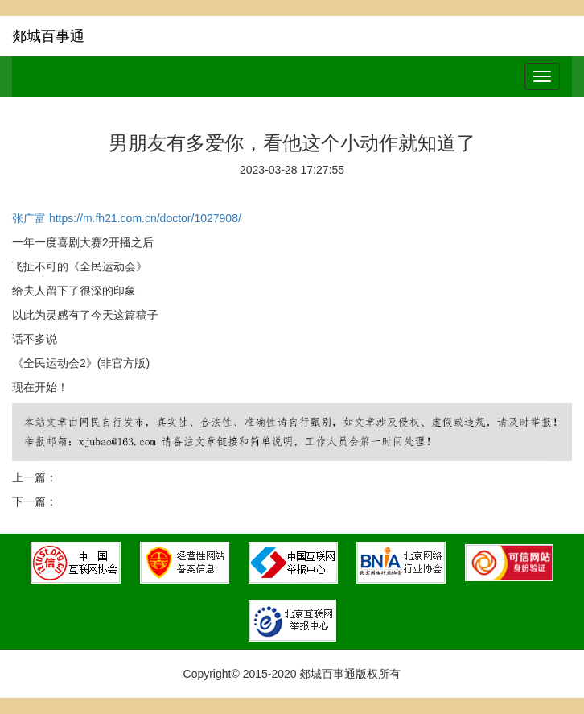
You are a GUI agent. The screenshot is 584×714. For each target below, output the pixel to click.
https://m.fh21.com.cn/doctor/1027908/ (145, 218)
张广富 (29, 218)
